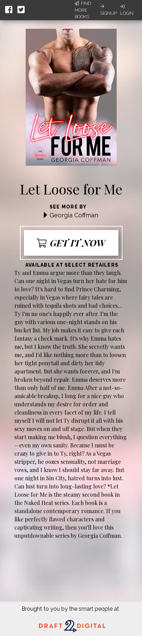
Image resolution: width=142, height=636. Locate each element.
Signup (108, 10)
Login (126, 10)
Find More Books (83, 10)
